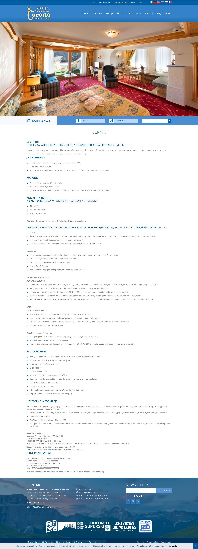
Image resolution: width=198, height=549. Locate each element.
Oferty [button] (158, 13)
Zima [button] (138, 13)
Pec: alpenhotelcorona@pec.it (93, 501)
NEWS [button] (168, 13)
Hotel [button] (85, 13)
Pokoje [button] (109, 13)
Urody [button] (120, 13)
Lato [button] (130, 13)
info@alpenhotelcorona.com (130, 2)
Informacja (172, 546)
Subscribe (162, 493)
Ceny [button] (148, 13)
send (155, 123)
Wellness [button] (97, 13)
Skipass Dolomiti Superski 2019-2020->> (47, 396)
